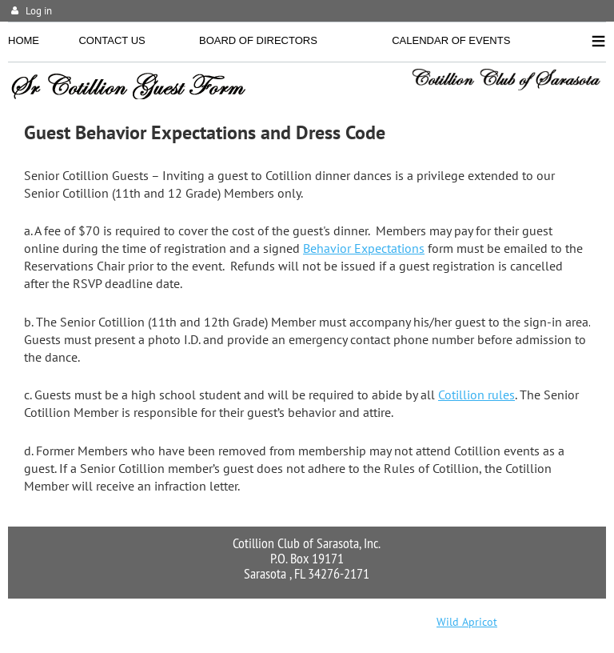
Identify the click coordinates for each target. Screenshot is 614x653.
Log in (39, 11)
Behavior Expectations (364, 248)
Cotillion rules (476, 395)
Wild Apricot (467, 622)
